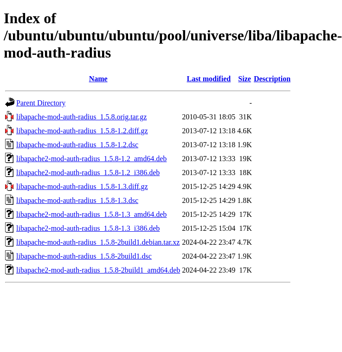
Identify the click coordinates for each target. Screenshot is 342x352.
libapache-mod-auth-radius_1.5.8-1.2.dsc (77, 145)
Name (98, 79)
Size (244, 79)
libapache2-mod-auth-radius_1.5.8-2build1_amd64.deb (98, 270)
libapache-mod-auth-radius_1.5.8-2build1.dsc (84, 256)
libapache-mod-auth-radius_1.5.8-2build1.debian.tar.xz (98, 242)
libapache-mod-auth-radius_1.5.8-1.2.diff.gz (82, 131)
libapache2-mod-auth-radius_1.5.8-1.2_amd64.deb (91, 159)
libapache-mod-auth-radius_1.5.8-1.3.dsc (77, 200)
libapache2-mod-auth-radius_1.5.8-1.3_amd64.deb (91, 214)
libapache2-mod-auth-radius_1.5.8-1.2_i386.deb (88, 172)
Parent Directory (40, 103)
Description (272, 79)
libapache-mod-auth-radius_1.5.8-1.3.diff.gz (82, 186)
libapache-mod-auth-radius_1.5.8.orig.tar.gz (81, 117)
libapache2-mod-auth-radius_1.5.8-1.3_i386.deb (88, 228)
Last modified (209, 79)
